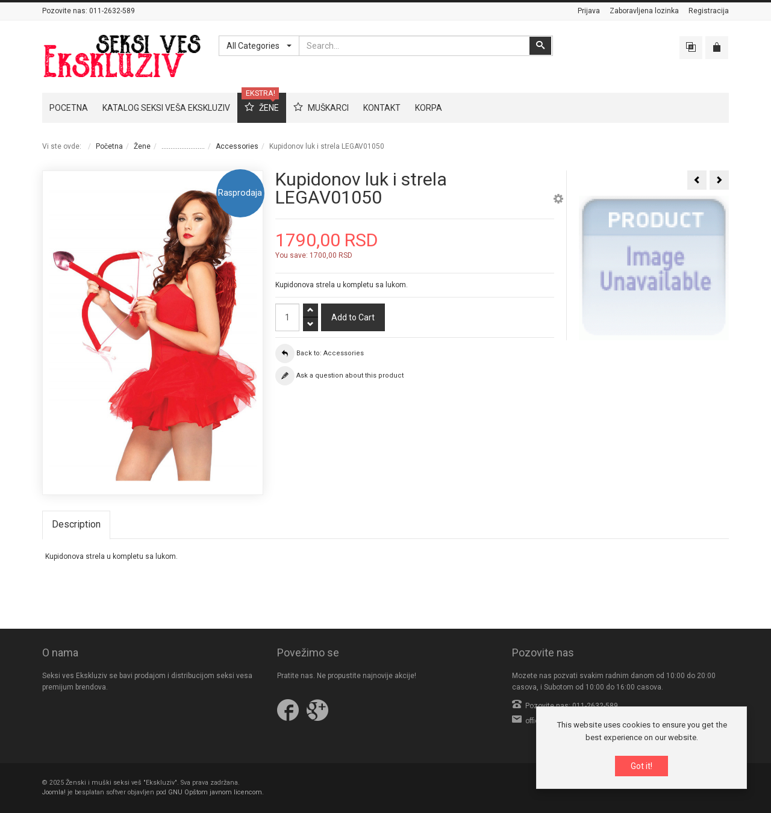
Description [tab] (76, 524)
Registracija (708, 11)
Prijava (589, 11)
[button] (558, 200)
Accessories (237, 146)
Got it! (641, 766)
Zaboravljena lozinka (644, 11)
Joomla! (54, 792)
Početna (109, 146)
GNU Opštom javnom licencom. (216, 792)
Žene (142, 146)
